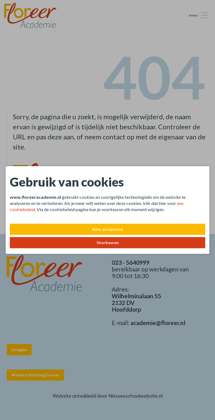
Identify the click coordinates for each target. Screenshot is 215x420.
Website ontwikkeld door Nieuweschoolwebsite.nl (108, 396)
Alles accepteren (107, 229)
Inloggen (19, 349)
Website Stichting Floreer (35, 375)
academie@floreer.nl (157, 322)
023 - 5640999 (130, 262)
